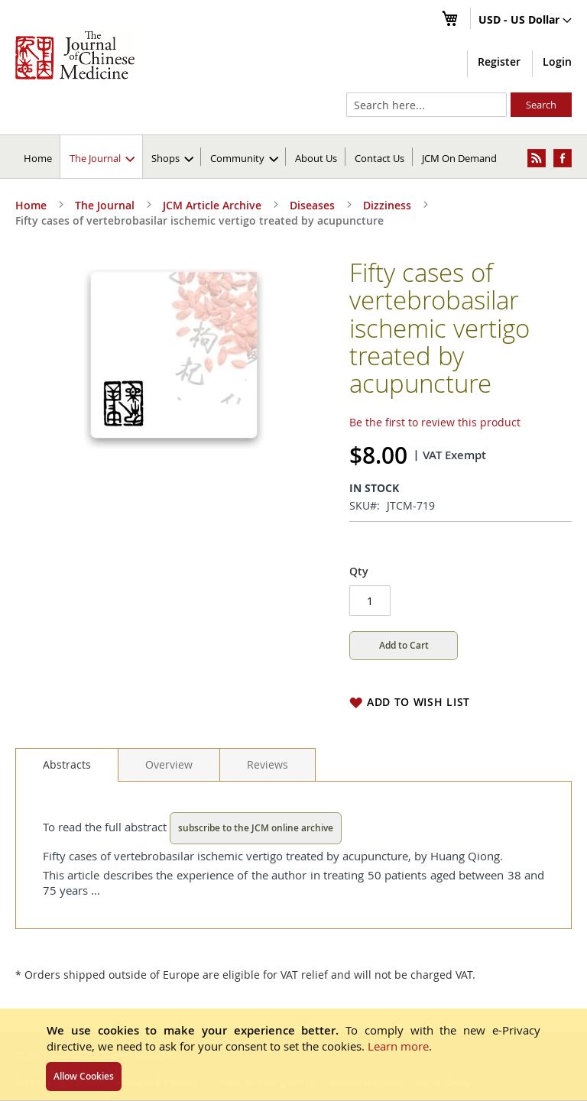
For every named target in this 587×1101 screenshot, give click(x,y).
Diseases (312, 205)
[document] (293, 1054)
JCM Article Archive (212, 205)
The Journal (105, 205)
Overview (169, 764)
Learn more (398, 1046)
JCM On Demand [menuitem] (459, 158)
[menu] (293, 156)
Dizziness (387, 205)
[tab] (66, 765)
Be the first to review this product (435, 422)
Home (38, 158)
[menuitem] (102, 156)
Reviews (267, 764)
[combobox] (426, 104)
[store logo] (75, 55)
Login (557, 61)
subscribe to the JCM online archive (255, 827)
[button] (525, 20)
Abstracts (67, 764)
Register (499, 61)
